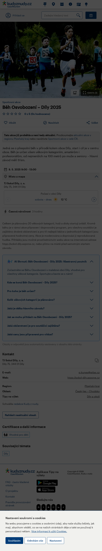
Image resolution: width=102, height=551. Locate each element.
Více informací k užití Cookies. (49, 531)
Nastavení (56, 540)
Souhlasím (14, 540)
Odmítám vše (35, 540)
